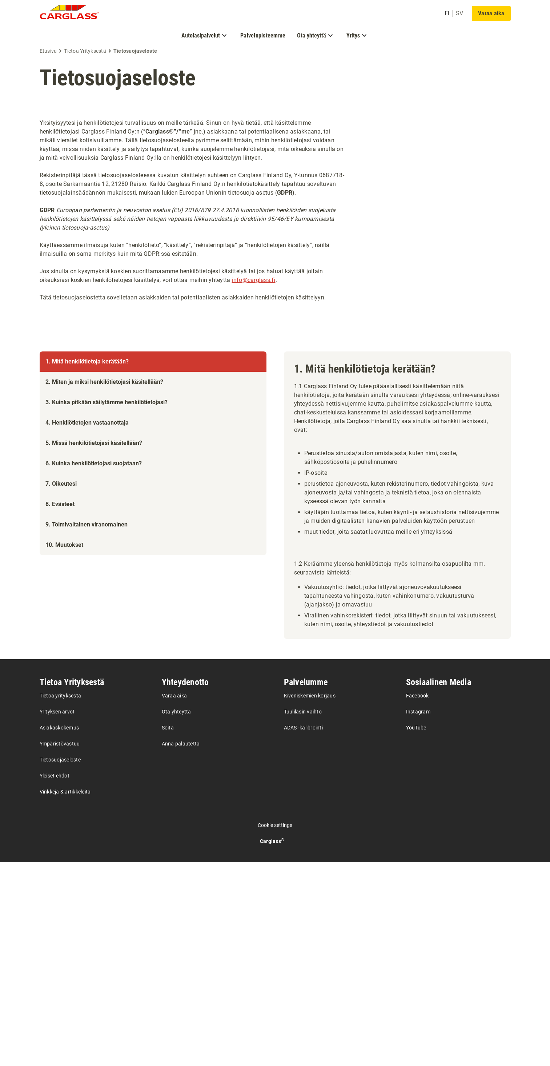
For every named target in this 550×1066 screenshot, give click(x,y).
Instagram (418, 915)
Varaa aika (174, 899)
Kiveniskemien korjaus (310, 899)
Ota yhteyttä (176, 915)
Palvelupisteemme (262, 35)
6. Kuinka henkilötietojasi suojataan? (93, 750)
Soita (168, 931)
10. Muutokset (64, 832)
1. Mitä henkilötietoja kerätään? (87, 361)
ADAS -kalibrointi (303, 931)
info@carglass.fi (254, 280)
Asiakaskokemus (59, 931)
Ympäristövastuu (60, 947)
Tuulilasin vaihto (303, 915)
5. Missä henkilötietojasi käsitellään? (93, 730)
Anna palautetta (181, 947)
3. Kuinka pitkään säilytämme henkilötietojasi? (106, 689)
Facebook (417, 899)
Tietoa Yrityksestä (72, 886)
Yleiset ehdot (54, 979)
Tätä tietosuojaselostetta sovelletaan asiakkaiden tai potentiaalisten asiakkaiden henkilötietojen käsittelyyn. (183, 297)
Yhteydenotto (185, 886)
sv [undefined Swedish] (459, 13)
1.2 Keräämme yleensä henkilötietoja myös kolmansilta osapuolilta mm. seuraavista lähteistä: (389, 568)
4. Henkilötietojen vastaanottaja (87, 710)
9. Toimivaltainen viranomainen (86, 811)
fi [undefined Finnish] (447, 13)
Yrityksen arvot (57, 915)
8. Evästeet (60, 791)
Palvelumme (306, 886)
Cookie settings (275, 1029)
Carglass (272, 1045)
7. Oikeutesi (61, 771)
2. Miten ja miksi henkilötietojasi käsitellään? (104, 669)
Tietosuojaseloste (118, 78)
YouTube (416, 931)
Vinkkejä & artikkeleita (65, 995)
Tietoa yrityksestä (60, 899)
